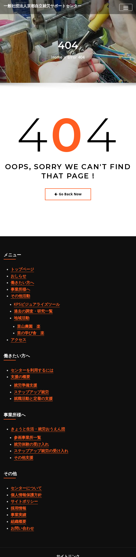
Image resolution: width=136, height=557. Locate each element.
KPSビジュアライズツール (32, 296)
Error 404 (75, 56)
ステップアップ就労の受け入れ (36, 426)
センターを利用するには (28, 354)
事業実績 (17, 483)
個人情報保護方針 (23, 466)
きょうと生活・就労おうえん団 (33, 407)
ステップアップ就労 (28, 373)
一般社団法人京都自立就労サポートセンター (35, 6)
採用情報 (17, 477)
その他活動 (18, 288)
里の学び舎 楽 (28, 319)
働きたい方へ (20, 277)
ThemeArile (75, 549)
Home (58, 56)
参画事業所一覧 (25, 414)
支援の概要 (18, 360)
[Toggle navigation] (125, 7)
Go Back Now (68, 193)
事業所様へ (18, 283)
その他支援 (22, 431)
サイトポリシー (22, 471)
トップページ (20, 266)
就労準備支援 (23, 367)
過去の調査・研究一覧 (29, 301)
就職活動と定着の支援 (29, 378)
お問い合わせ (20, 493)
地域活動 (20, 307)
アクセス (17, 325)
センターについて (23, 460)
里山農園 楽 (26, 314)
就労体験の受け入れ (28, 420)
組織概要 (17, 488)
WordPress (100, 544)
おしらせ (17, 272)
